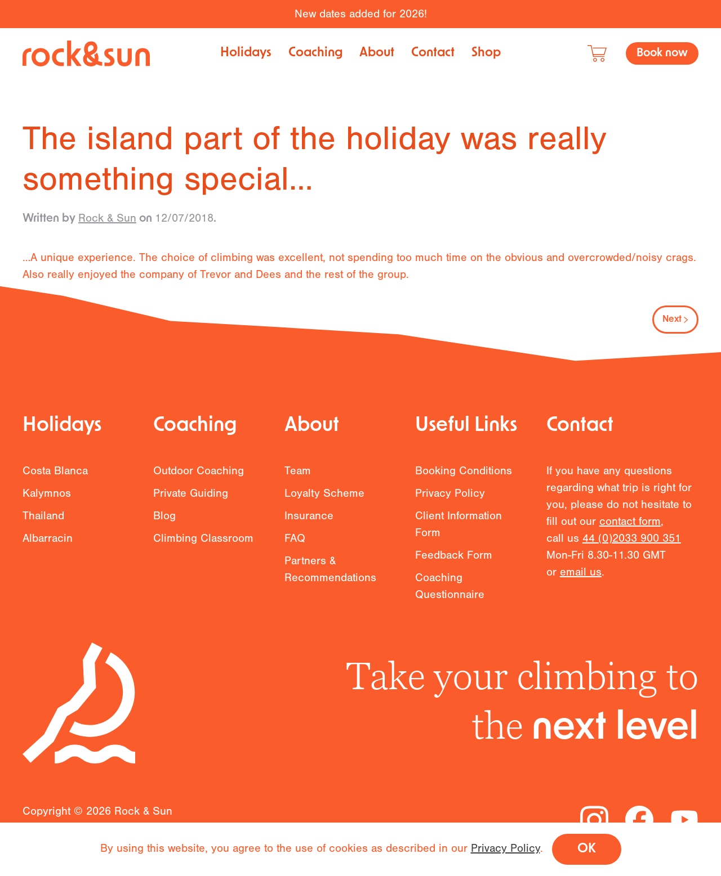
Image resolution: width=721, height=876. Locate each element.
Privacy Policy (450, 503)
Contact (433, 53)
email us (581, 582)
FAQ (294, 548)
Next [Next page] (675, 319)
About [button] (376, 53)
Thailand (43, 526)
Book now (662, 53)
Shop (486, 53)
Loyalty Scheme (324, 503)
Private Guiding (190, 503)
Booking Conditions (463, 481)
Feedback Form (453, 565)
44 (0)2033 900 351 (631, 548)
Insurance (308, 526)
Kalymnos (47, 503)
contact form (630, 531)
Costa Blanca (55, 481)
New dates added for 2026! (361, 13)
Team (297, 481)
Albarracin (48, 548)
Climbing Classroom (203, 548)
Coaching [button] (315, 53)
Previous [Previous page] (53, 319)
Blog (164, 526)
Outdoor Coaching (198, 481)
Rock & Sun (107, 218)
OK (586, 849)
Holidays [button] (246, 53)
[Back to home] (86, 53)
